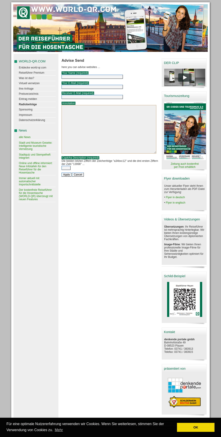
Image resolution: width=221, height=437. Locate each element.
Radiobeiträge (28, 104)
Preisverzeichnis (28, 93)
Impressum (25, 114)
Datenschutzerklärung (32, 120)
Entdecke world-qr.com (32, 67)
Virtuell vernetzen (29, 83)
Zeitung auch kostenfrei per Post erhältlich (185, 165)
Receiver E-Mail (71, 93)
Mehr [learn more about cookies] (59, 430)
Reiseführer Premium (31, 72)
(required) (82, 73)
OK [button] (195, 427)
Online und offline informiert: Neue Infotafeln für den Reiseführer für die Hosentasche (36, 168)
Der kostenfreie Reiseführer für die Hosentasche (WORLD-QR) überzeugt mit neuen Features (36, 194)
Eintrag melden (28, 99)
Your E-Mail (69, 83)
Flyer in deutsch (175, 197)
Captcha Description (74, 157)
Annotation (68, 103)
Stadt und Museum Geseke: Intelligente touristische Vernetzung (35, 146)
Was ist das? (26, 78)
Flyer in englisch (176, 202)
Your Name (68, 73)
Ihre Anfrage (26, 88)
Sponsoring (26, 109)
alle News (25, 137)
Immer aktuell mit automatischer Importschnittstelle (30, 181)
